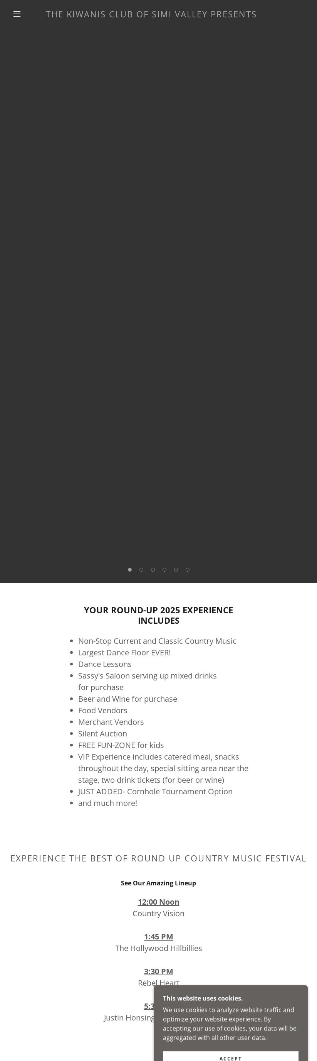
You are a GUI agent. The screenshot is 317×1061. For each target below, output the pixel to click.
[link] (151, 15)
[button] (17, 14)
